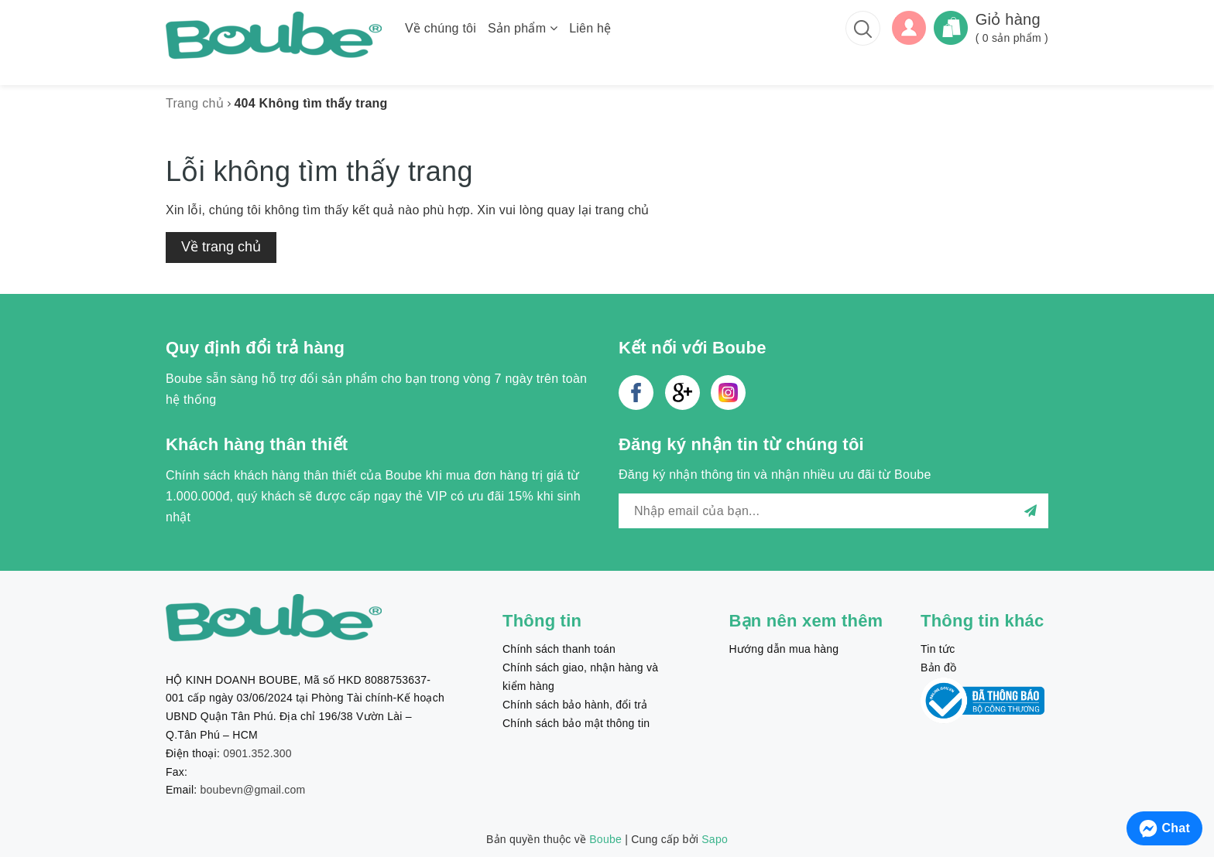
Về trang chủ (221, 246)
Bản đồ (938, 667)
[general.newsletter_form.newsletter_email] (833, 510)
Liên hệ (590, 28)
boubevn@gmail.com (253, 790)
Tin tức (938, 649)
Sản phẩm (522, 28)
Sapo (714, 839)
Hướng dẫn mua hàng (784, 649)
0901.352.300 (257, 753)
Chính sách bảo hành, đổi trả (574, 704)
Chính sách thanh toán (559, 649)
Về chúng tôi (440, 28)
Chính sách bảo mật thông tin (576, 723)
